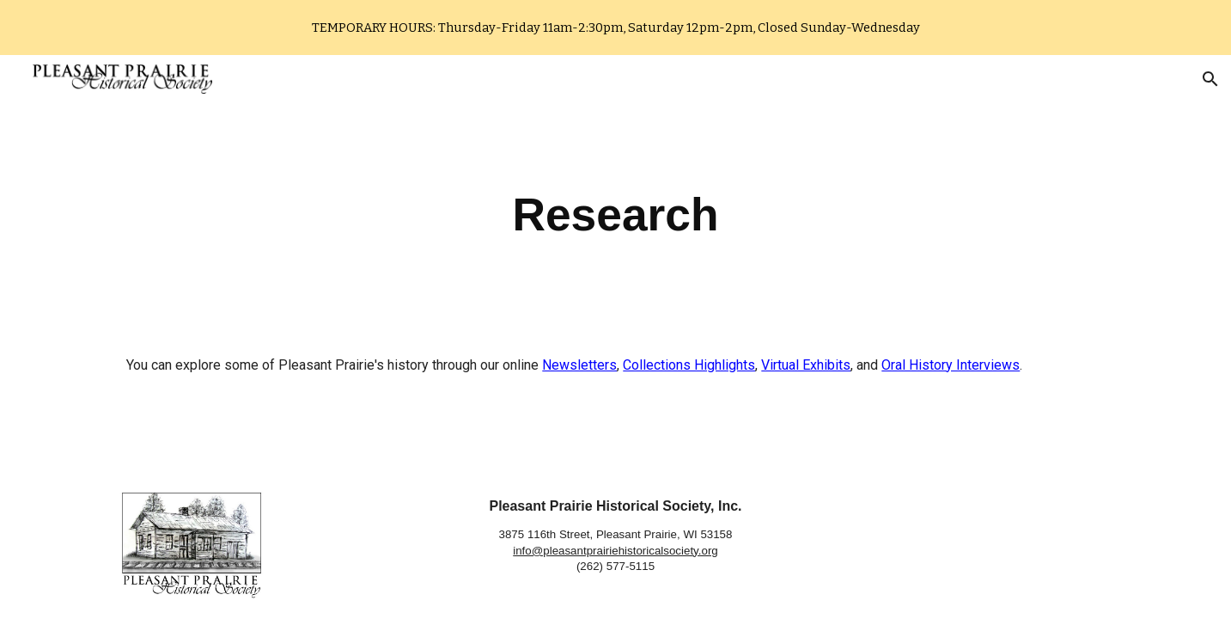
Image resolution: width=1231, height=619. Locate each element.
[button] (1210, 79)
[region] (615, 27)
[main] (615, 215)
